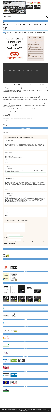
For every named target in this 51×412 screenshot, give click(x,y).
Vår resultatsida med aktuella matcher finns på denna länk (17, 118)
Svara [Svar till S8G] (6, 215)
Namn (5, 234)
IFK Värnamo (8, 120)
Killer (6, 166)
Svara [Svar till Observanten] (6, 203)
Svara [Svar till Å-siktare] (6, 162)
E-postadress (6, 237)
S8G (6, 208)
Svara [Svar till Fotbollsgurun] (6, 189)
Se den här (16, 91)
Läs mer (27, 410)
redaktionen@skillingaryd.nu (7, 132)
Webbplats (6, 240)
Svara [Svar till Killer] (6, 174)
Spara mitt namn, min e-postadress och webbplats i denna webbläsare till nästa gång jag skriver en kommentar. (25, 241)
